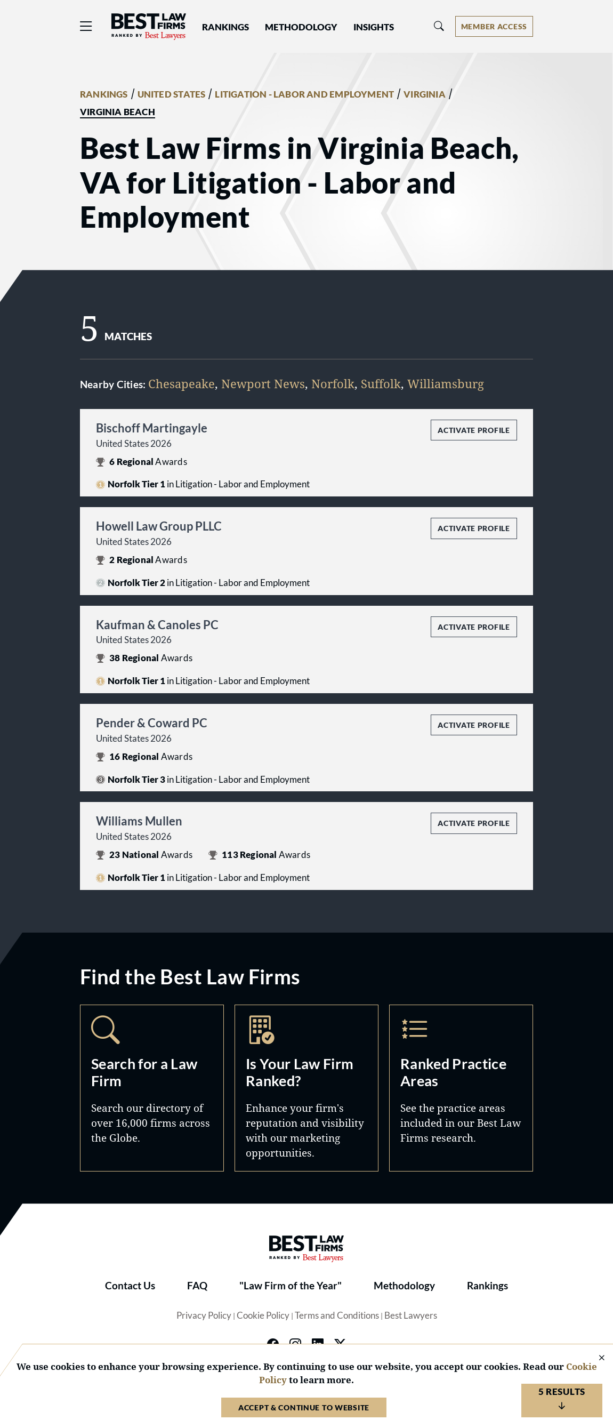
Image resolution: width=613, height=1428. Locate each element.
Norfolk (332, 383)
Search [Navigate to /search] (151, 1088)
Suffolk (381, 383)
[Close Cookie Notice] (595, 1358)
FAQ (197, 1285)
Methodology (404, 1285)
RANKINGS (104, 94)
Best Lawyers (410, 1315)
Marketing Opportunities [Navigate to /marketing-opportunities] (306, 1088)
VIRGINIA (425, 94)
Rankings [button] (225, 27)
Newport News (263, 383)
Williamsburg (445, 383)
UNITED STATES (172, 94)
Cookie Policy (263, 1315)
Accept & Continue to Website (303, 1407)
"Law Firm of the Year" (290, 1285)
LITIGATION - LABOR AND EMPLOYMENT (304, 94)
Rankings (487, 1285)
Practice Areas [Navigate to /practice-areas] (461, 1088)
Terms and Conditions (337, 1315)
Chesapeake (181, 383)
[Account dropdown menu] (494, 26)
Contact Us (130, 1285)
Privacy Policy (203, 1315)
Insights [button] (373, 27)
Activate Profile (474, 430)
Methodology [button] (301, 27)
